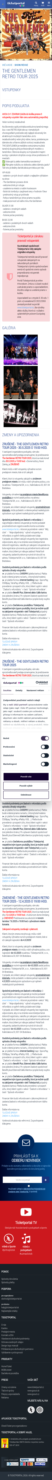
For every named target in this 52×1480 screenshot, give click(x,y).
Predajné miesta (8, 1331)
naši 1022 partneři (18, 704)
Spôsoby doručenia (9, 1278)
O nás (3, 1324)
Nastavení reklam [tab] (35, 690)
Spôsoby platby (8, 1282)
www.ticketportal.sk (25, 307)
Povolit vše (26, 776)
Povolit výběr (25, 786)
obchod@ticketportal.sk (11, 1298)
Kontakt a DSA (7, 1335)
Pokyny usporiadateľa (10, 1394)
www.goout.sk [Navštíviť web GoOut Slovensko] (33, 1390)
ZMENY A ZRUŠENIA (11, 644)
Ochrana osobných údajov (12, 1342)
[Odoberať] (45, 1180)
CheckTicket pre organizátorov (14, 1425)
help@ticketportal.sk (10, 1307)
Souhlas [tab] (7, 690)
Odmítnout (26, 795)
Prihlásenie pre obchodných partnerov (17, 1348)
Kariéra (4, 1328)
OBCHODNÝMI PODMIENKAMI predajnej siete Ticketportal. (26, 1190)
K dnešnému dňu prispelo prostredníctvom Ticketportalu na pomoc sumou (26, 1442)
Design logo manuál (9, 1345)
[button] (43, 4)
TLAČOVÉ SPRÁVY (9, 641)
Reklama (5, 1397)
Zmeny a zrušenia (8, 1387)
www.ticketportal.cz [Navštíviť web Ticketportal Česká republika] (35, 1387)
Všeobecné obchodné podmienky (15, 1338)
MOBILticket (6, 1369)
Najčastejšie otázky (9, 1310)
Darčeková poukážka (10, 1373)
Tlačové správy (7, 1390)
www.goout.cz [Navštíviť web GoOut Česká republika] (33, 1394)
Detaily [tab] (19, 690)
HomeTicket (6, 1366)
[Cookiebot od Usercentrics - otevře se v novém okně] (36, 683)
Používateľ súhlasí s (26, 1190)
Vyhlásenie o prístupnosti (12, 1352)
